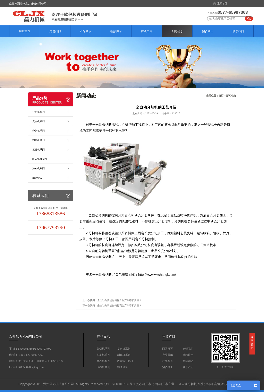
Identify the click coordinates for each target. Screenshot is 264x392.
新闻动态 (177, 31)
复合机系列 (38, 121)
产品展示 (85, 31)
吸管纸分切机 (39, 159)
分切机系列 (38, 111)
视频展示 (116, 31)
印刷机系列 (38, 130)
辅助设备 (37, 177)
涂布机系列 (38, 168)
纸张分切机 (205, 384)
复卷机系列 (38, 149)
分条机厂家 (160, 384)
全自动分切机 (187, 384)
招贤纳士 (207, 31)
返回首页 (222, 3)
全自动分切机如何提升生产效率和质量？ (119, 300)
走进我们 (55, 31)
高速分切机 (221, 384)
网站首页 (24, 31)
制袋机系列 (38, 140)
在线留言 (146, 31)
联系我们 (238, 31)
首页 (221, 95)
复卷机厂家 (143, 384)
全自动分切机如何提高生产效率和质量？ (119, 305)
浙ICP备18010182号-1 (119, 384)
